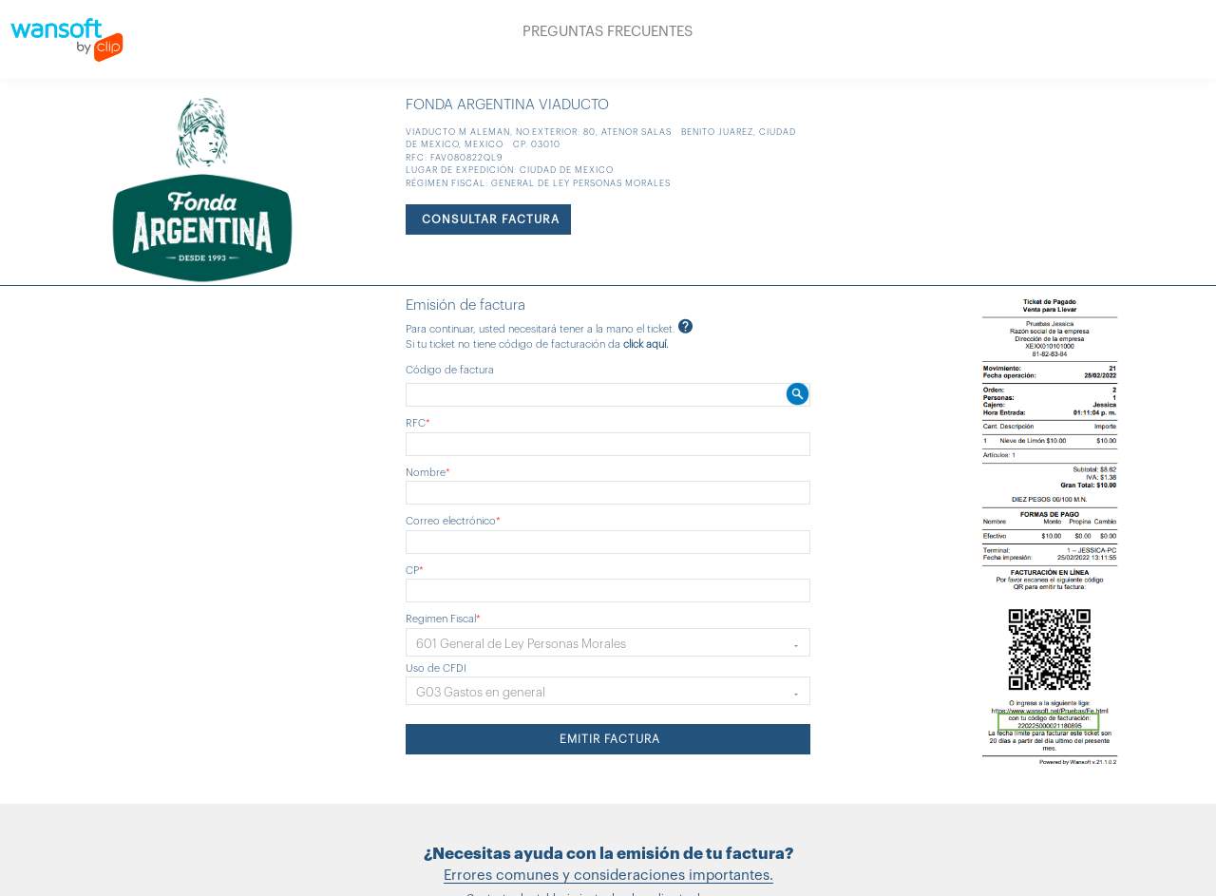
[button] (608, 642)
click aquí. (646, 344)
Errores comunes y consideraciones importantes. (608, 875)
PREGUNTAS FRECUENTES (607, 32)
